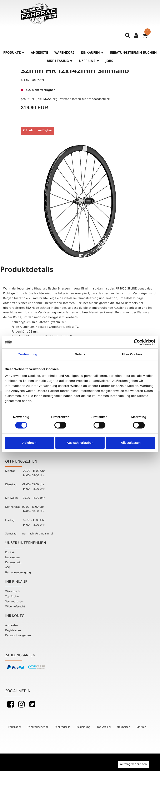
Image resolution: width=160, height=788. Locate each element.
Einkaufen (92, 53)
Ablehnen (29, 442)
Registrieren (13, 630)
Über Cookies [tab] (132, 354)
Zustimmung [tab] (27, 354)
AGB (7, 567)
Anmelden (11, 625)
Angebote (39, 53)
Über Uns (89, 61)
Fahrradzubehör (38, 727)
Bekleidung (83, 727)
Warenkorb (64, 53)
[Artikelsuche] (127, 37)
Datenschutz (13, 562)
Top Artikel (12, 596)
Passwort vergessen (18, 635)
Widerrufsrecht (15, 606)
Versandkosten (14, 601)
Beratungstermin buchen (133, 53)
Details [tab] (80, 354)
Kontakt (10, 552)
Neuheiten (123, 727)
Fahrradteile (62, 727)
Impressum (12, 557)
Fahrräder (14, 727)
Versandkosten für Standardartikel (84, 99)
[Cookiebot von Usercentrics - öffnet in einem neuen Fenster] (137, 342)
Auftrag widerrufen (133, 764)
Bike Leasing (60, 61)
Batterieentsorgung (18, 572)
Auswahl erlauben (80, 442)
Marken (141, 727)
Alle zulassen (131, 442)
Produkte (14, 53)
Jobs (109, 61)
